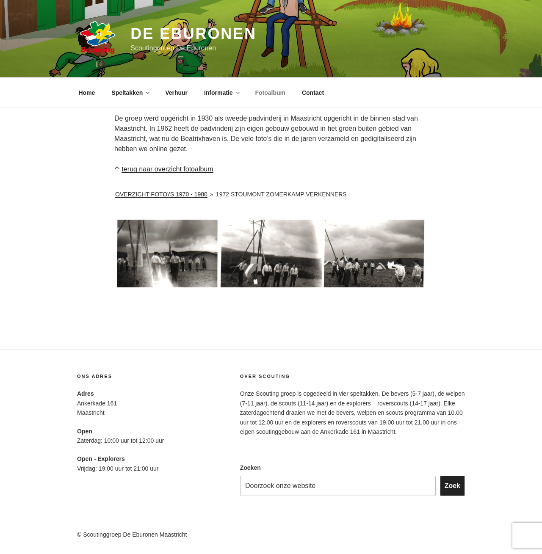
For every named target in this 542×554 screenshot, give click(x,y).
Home (87, 92)
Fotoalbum (270, 92)
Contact (313, 92)
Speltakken (131, 92)
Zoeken (250, 467)
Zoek (452, 485)
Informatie (222, 92)
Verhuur (176, 92)
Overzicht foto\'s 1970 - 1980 (161, 194)
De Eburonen (193, 33)
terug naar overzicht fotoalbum (167, 169)
